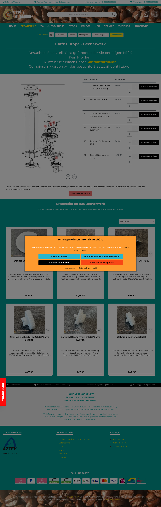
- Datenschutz (84, 268)
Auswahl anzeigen (59, 256)
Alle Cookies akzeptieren (102, 262)
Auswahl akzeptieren (59, 262)
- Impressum (70, 268)
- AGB (94, 268)
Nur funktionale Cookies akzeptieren (102, 256)
